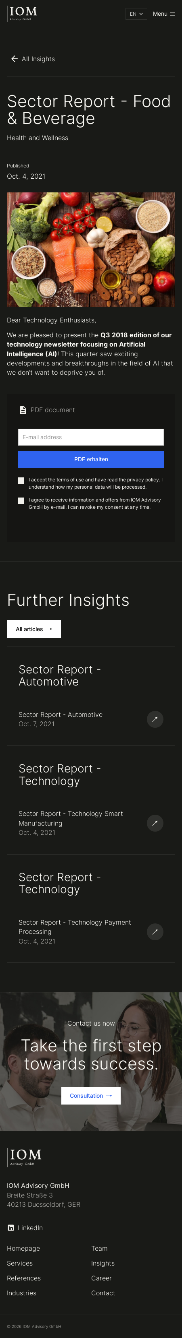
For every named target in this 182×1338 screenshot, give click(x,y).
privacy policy (143, 480)
